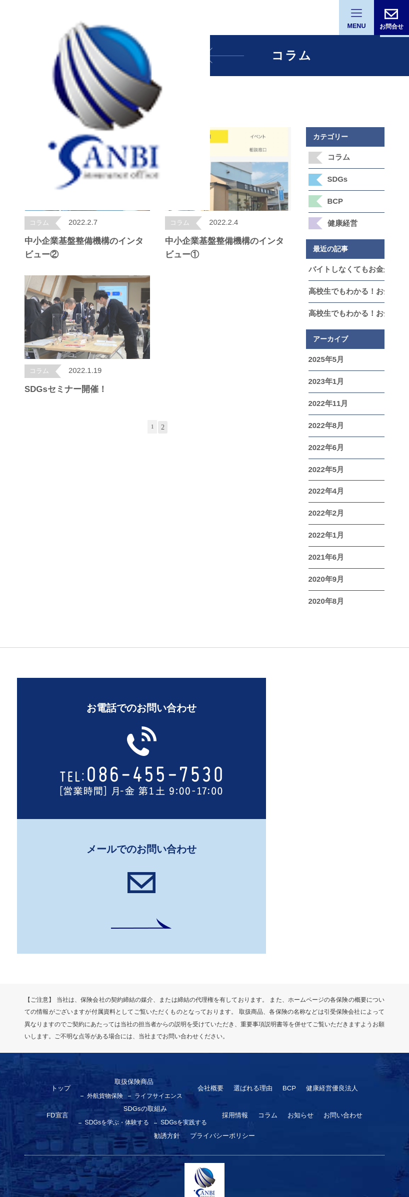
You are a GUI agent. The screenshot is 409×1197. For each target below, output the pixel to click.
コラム (338, 156)
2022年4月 (325, 479)
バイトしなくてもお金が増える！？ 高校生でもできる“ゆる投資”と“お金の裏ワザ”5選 (346, 265)
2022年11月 (327, 394)
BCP (335, 198)
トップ (54, 950)
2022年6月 (325, 437)
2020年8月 (325, 585)
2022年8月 (325, 416)
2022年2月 (325, 500)
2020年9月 (325, 564)
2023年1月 (325, 373)
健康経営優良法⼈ (310, 950)
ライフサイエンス (146, 957)
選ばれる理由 (235, 950)
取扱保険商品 (123, 943)
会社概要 (195, 950)
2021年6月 (325, 543)
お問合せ (391, 26)
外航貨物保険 (96, 957)
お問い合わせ (302, 977)
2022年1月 (325, 521)
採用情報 (200, 977)
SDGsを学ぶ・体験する (91, 984)
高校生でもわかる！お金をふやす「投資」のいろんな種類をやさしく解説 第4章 (346, 307)
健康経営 (342, 219)
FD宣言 (354, 950)
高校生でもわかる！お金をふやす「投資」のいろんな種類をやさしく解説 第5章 (346, 286)
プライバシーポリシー (204, 997)
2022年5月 (325, 458)
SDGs (337, 177)
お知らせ (262, 977)
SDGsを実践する (153, 984)
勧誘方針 (342, 977)
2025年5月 (325, 352)
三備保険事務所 (204, 1077)
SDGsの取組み (116, 970)
